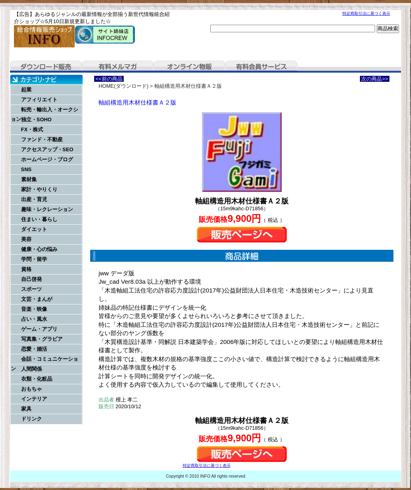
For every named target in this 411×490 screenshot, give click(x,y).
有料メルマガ (118, 67)
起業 (26, 90)
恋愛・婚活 (34, 349)
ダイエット (34, 229)
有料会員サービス (261, 67)
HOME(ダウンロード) (123, 86)
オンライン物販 (189, 67)
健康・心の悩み (39, 249)
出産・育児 (34, 199)
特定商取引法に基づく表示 (366, 13)
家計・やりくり (39, 189)
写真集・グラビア (42, 339)
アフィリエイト (39, 100)
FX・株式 (32, 129)
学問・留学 (34, 259)
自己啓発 (31, 279)
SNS (26, 169)
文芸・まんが (36, 299)
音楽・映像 (34, 309)
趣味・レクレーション (47, 209)
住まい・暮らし (39, 219)
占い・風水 (34, 319)
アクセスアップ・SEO (47, 149)
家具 (26, 409)
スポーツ (31, 289)
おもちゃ (31, 389)
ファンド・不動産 (42, 139)
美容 (26, 239)
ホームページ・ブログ (47, 159)
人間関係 (31, 369)
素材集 (29, 179)
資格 (26, 269)
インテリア (34, 399)
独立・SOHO (36, 119)
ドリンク (31, 419)
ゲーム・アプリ (39, 329)
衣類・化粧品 (36, 379)
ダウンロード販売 (46, 67)
